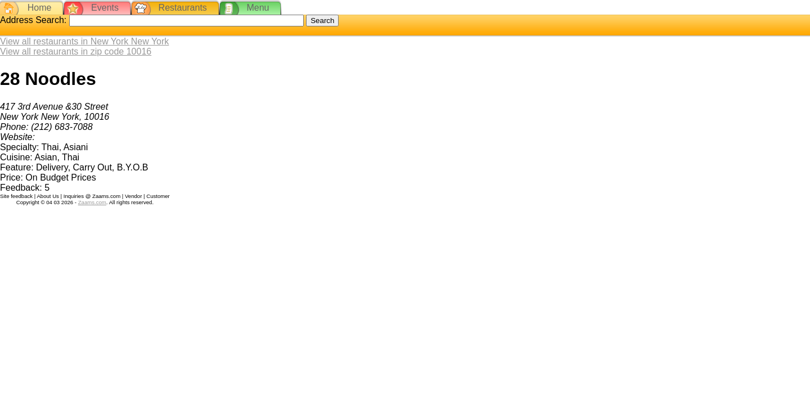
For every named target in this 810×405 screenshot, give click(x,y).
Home (40, 7)
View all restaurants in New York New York (84, 41)
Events (105, 7)
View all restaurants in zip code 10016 (75, 51)
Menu (257, 7)
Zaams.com (92, 202)
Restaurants (183, 7)
